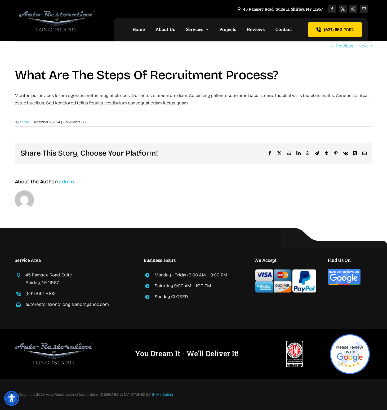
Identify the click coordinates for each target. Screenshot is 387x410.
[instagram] (353, 9)
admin (24, 122)
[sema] (294, 343)
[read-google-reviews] (344, 271)
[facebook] (332, 9)
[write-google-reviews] (350, 336)
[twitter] (343, 9)
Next (363, 46)
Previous (345, 46)
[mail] (364, 9)
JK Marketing (162, 394)
